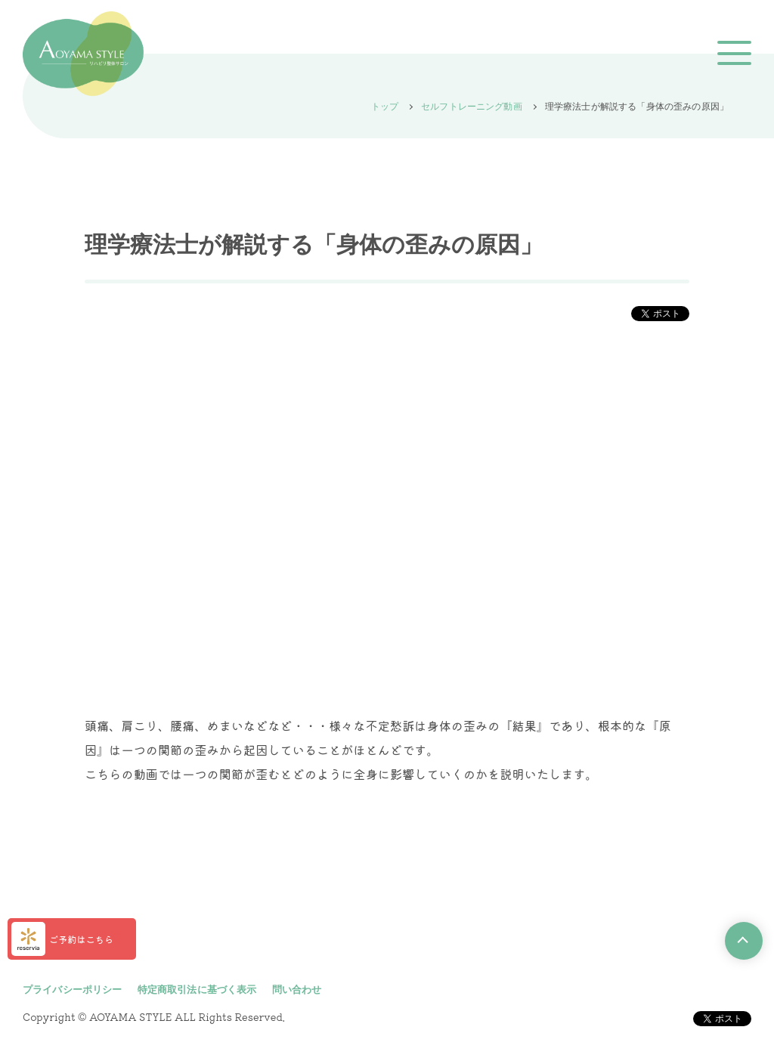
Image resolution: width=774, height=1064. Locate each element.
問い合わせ (297, 989)
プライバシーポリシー (72, 989)
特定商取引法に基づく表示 (197, 989)
